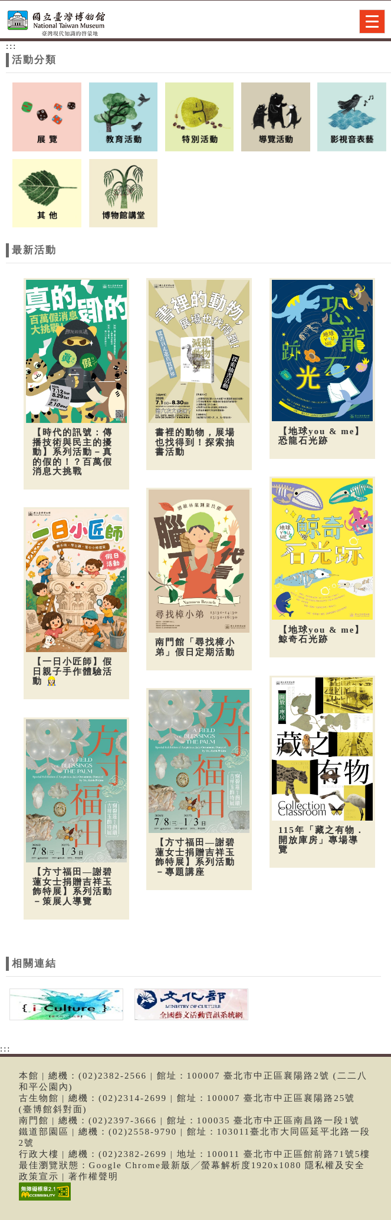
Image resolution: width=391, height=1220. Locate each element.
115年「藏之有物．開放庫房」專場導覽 (318, 835)
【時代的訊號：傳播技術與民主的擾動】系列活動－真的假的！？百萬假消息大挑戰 (72, 452)
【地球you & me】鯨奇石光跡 (318, 632)
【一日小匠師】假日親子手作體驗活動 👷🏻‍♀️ (72, 669)
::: (11, 46)
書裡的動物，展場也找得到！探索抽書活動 (193, 442)
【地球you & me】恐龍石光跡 (318, 436)
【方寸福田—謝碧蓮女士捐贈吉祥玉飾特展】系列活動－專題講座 (193, 853)
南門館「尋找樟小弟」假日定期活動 (193, 645)
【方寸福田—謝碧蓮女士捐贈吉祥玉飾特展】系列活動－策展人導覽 (72, 882)
